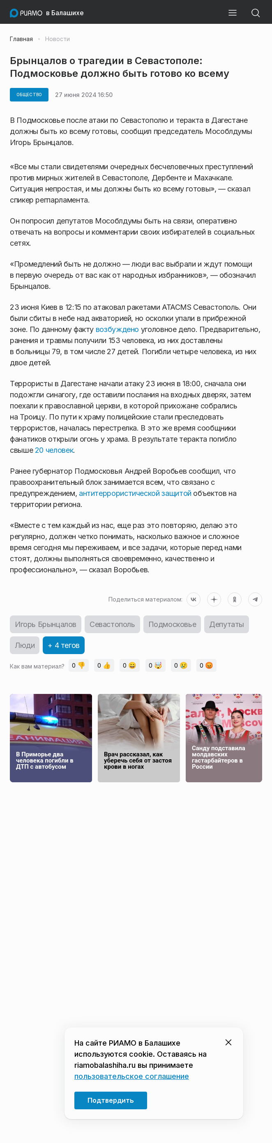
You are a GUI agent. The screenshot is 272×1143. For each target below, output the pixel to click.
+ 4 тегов (63, 645)
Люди (25, 645)
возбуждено (117, 329)
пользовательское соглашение (131, 1076)
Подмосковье (172, 624)
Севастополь (112, 624)
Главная (21, 39)
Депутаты (226, 624)
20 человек (54, 450)
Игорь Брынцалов (45, 624)
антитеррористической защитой (135, 493)
